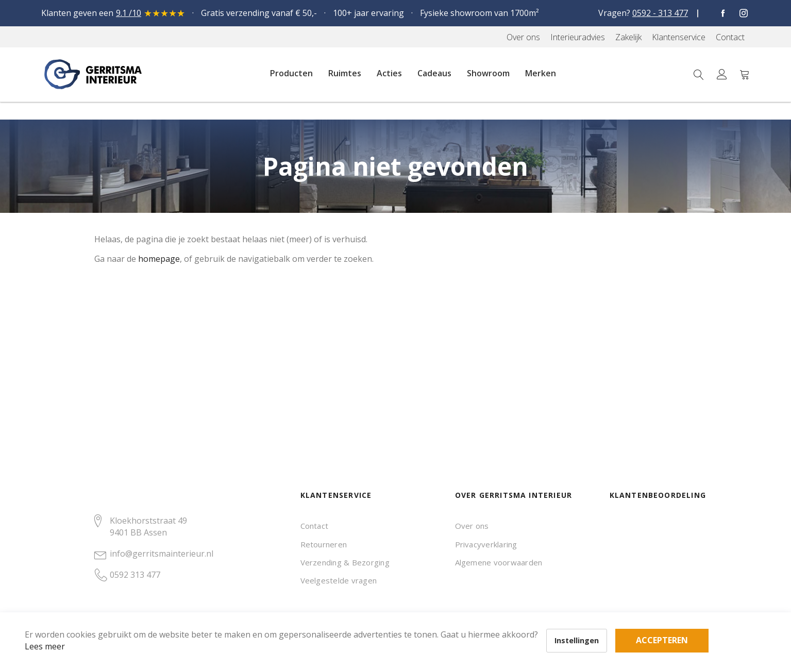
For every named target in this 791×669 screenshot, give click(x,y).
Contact (314, 526)
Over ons (472, 526)
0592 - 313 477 (660, 13)
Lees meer (61, 629)
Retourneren (323, 544)
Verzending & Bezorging (345, 562)
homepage (159, 258)
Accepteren (357, 612)
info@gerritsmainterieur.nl (161, 553)
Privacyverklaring (486, 544)
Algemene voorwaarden (499, 562)
